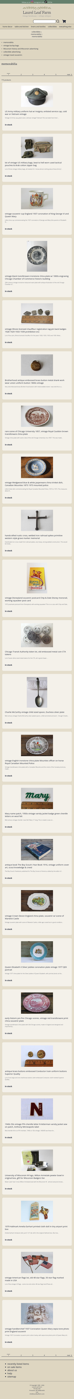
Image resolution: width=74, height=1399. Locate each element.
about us (12, 1370)
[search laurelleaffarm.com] (58, 21)
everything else (65, 26)
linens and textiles (38, 26)
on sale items (14, 1367)
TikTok (50, 2)
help (9, 1373)
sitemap (11, 1376)
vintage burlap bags (11, 45)
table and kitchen (22, 26)
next (68, 74)
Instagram (37, 2)
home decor (7, 26)
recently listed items (18, 1363)
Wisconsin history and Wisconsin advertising (20, 49)
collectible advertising (11, 52)
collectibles (52, 26)
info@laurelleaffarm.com (37, 1394)
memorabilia (36, 34)
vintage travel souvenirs (12, 55)
